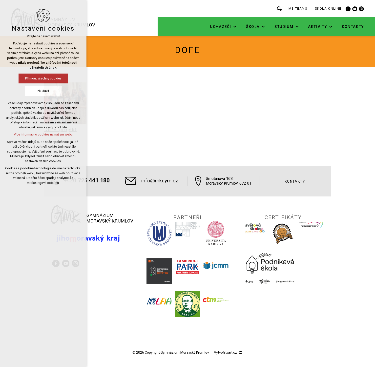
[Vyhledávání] (296, 8)
